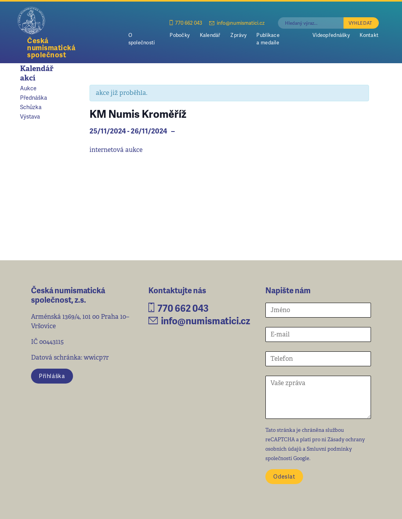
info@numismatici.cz (237, 22)
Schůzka (31, 107)
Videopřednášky (331, 34)
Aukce (28, 88)
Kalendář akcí (36, 73)
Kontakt (369, 34)
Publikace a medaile (267, 38)
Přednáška (33, 97)
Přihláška (52, 376)
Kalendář (210, 34)
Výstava (30, 116)
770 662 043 (186, 22)
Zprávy (238, 34)
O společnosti (141, 38)
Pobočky (180, 34)
